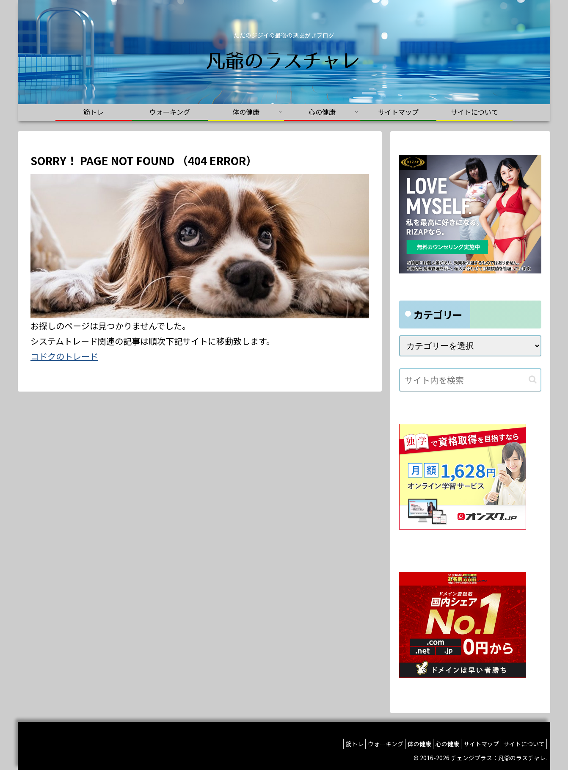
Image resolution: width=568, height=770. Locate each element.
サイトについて (521, 744)
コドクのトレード (64, 356)
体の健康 (403, 744)
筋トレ (329, 744)
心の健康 (435, 744)
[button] (532, 379)
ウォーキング (364, 744)
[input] (470, 380)
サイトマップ (474, 744)
